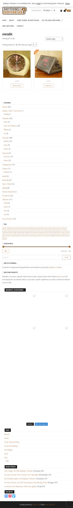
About (11, 20)
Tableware (5, 199)
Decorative (5, 137)
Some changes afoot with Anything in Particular (18, 471)
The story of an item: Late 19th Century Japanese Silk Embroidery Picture (25, 482)
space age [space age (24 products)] (36, 235)
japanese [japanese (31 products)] (42, 232)
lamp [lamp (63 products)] (51, 232)
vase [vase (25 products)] (48, 235)
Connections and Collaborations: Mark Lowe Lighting (20, 486)
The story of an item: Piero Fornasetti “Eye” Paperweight (21, 474)
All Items (4, 107)
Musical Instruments (8, 191)
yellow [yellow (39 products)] (4, 238)
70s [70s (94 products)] (7, 228)
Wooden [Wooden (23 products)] (66, 235)
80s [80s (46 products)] (10, 228)
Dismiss (67, 3)
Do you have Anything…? (52, 20)
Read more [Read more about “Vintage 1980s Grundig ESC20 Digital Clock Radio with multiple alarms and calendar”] (48, 85)
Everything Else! (6, 164)
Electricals (5, 153)
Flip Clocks (7, 156)
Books (6, 122)
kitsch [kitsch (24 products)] (47, 232)
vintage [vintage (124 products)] (52, 235)
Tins (5, 133)
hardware (7, 172)
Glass (5, 145)
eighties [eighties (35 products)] (11, 232)
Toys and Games (7, 218)
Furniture (5, 168)
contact (38, 3)
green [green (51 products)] (24, 232)
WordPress (35, 504)
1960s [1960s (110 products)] (22, 228)
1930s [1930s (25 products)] (14, 228)
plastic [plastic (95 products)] (17, 235)
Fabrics (6, 206)
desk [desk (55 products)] (65, 228)
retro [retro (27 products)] (25, 235)
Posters (6, 149)
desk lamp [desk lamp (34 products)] (5, 232)
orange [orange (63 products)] (12, 235)
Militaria (6, 129)
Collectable (5, 118)
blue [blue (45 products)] (44, 228)
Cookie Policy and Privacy (11, 442)
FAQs (7, 461)
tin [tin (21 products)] (41, 235)
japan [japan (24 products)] (36, 232)
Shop (4, 20)
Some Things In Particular (28, 20)
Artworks (6, 141)
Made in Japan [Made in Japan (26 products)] (61, 232)
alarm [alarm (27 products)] (36, 228)
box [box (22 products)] (48, 228)
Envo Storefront (50, 504)
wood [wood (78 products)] (61, 235)
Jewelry (4, 176)
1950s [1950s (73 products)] (18, 228)
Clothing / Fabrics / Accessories (11, 111)
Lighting (4, 188)
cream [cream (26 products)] (60, 228)
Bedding (6, 114)
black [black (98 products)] (40, 228)
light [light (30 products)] (55, 232)
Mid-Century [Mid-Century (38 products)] (6, 235)
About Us (7, 434)
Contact (20, 26)
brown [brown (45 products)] (51, 228)
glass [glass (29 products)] (20, 232)
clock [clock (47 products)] (56, 228)
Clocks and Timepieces (10, 125)
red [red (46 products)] (21, 235)
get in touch (61, 276)
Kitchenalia (5, 180)
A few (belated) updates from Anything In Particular (19, 478)
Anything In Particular (55, 267)
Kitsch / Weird (6, 184)
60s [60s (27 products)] (3, 228)
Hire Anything (8, 26)
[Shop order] (54, 39)
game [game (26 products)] (16, 232)
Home (6, 453)
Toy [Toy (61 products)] (44, 235)
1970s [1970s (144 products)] (27, 228)
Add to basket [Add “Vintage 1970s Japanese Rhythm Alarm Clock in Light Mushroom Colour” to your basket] (17, 85)
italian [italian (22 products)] (32, 232)
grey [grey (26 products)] (28, 232)
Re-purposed (6, 195)
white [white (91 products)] (57, 235)
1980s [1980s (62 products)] (31, 228)
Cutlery (6, 203)
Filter (5, 251)
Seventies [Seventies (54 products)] (30, 235)
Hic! (5, 214)
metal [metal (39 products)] (67, 232)
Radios (6, 160)
